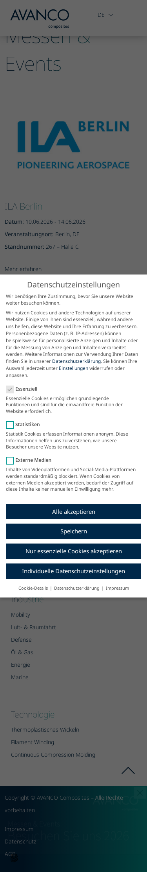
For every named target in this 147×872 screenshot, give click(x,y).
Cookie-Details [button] (33, 588)
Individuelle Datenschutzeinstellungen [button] (73, 571)
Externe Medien (31, 460)
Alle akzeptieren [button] (73, 511)
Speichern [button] (73, 531)
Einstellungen (73, 368)
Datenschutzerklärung (76, 361)
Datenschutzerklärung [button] (77, 588)
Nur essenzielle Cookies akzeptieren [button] (73, 551)
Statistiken (25, 424)
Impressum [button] (117, 588)
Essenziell (24, 389)
